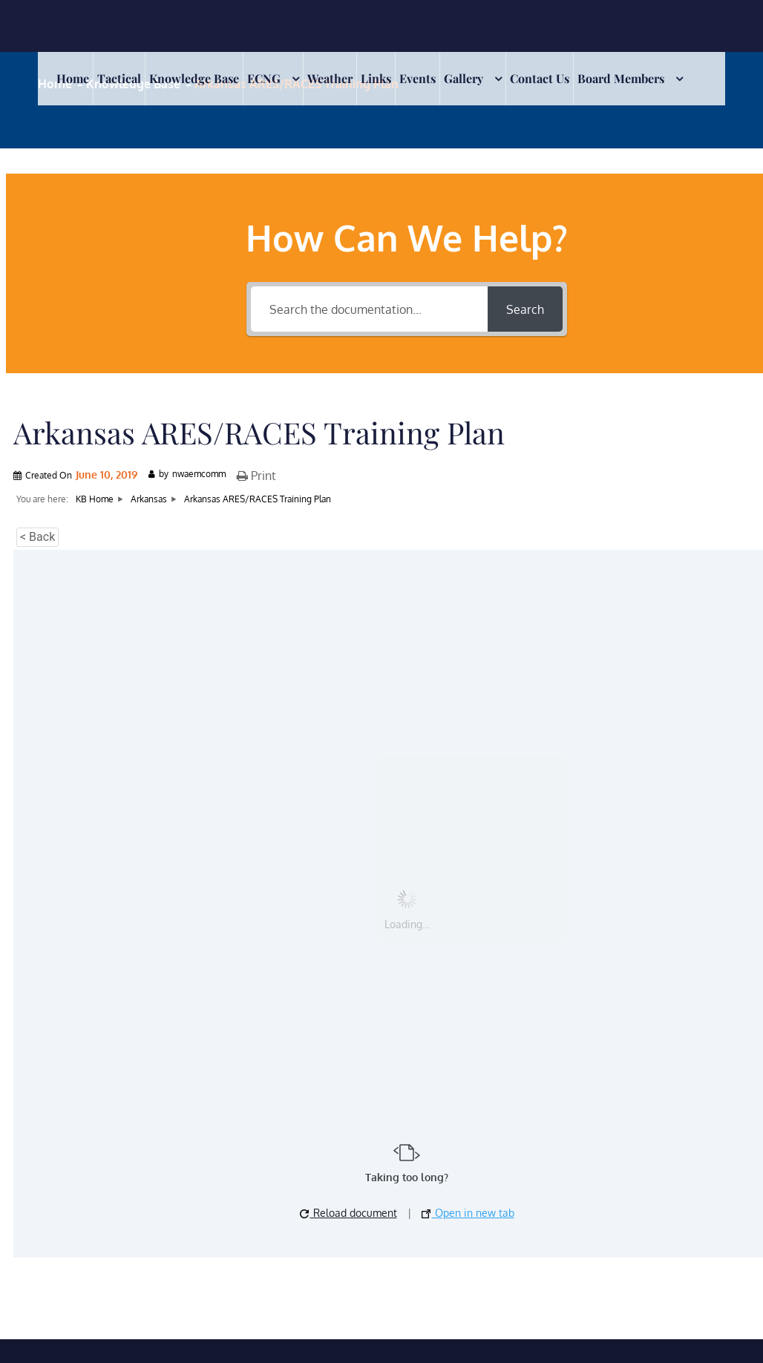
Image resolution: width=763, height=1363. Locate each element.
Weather (330, 78)
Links (376, 78)
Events (417, 78)
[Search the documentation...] (369, 309)
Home (72, 78)
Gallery (463, 78)
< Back (37, 537)
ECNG (264, 78)
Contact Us (539, 78)
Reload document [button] (348, 1213)
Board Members (620, 78)
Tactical (119, 78)
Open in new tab (468, 1213)
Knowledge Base (194, 78)
